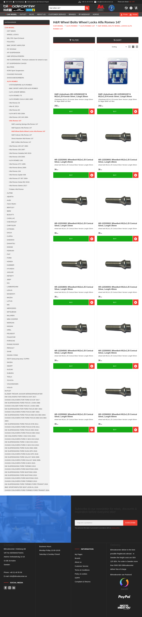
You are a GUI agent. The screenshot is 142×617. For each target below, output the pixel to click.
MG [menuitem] (8, 305)
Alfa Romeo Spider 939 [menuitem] (17, 175)
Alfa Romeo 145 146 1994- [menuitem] (18, 117)
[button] (131, 8)
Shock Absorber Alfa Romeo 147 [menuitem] (22, 138)
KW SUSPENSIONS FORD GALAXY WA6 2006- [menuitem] (22, 457)
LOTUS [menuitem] (9, 301)
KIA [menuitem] (8, 283)
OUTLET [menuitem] (23, 14)
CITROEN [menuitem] (10, 229)
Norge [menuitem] (96, 14)
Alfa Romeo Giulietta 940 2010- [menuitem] (20, 153)
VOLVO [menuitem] (9, 387)
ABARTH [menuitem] (10, 197)
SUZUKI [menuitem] (10, 369)
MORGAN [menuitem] (10, 323)
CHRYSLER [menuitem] (11, 225)
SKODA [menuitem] (10, 362)
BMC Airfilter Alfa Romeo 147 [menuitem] (21, 142)
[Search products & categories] (67, 8)
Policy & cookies (81, 574)
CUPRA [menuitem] (10, 236)
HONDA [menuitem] (10, 261)
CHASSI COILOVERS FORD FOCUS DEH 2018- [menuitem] (22, 433)
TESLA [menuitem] (9, 377)
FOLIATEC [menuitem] (11, 42)
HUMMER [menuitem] (10, 265)
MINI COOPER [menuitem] (12, 319)
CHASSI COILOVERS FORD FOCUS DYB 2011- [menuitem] (22, 427)
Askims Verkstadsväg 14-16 (14, 557)
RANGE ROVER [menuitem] (13, 344)
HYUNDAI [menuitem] (10, 269)
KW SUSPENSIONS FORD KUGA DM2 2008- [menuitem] (21, 448)
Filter (75, 40)
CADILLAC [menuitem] (11, 218)
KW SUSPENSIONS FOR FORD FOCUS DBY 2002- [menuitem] (24, 409)
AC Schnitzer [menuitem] (11, 49)
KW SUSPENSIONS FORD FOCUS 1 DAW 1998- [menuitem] (22, 403)
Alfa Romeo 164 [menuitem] (15, 171)
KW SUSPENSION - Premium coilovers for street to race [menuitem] (27, 60)
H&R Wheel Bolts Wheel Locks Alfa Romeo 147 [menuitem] (28, 131)
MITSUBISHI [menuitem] (11, 312)
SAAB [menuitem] (9, 351)
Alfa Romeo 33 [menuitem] (14, 103)
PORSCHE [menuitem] (11, 341)
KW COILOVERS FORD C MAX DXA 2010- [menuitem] (20, 436)
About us (78, 562)
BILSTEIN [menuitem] (10, 67)
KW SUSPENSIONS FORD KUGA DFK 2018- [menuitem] (21, 451)
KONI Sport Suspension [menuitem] (15, 70)
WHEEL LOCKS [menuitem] (13, 34)
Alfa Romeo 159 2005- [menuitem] (17, 157)
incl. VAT (132, 2)
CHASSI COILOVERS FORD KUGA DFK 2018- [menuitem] (22, 454)
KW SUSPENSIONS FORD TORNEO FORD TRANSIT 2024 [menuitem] (26, 484)
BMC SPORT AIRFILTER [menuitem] (16, 45)
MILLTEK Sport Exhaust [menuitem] (15, 38)
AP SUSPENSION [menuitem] (13, 52)
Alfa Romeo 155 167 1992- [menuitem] (18, 146)
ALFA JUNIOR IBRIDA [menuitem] (17, 92)
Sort (118, 40)
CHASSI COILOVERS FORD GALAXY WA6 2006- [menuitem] (23, 460)
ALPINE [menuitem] (10, 193)
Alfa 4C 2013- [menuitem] (14, 106)
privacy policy (115, 528)
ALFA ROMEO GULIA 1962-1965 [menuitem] (21, 99)
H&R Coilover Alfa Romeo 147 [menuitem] (21, 135)
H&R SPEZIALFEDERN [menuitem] (15, 56)
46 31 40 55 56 (16, 572)
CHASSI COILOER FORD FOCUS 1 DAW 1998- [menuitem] (22, 406)
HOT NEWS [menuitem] (11, 31)
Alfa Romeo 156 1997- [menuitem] (17, 149)
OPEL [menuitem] (9, 330)
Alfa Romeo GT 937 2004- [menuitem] (18, 178)
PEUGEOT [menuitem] (11, 333)
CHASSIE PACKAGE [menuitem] (14, 74)
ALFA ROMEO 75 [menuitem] (15, 95)
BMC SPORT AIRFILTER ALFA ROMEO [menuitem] (23, 88)
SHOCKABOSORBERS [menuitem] (15, 78)
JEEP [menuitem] (9, 279)
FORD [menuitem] (9, 258)
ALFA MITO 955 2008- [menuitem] (17, 113)
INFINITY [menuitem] (10, 276)
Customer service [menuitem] (57, 14)
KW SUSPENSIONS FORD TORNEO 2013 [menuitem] (20, 466)
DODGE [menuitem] (10, 247)
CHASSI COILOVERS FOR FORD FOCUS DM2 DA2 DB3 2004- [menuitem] (25, 419)
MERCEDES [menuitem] (11, 308)
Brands (77, 558)
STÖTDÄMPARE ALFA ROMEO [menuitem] (20, 85)
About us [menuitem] (41, 14)
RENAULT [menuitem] (10, 348)
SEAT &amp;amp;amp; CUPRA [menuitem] (18, 359)
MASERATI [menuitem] (11, 294)
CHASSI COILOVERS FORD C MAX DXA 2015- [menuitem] (22, 445)
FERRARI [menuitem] (10, 251)
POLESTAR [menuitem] (11, 337)
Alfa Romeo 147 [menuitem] (15, 121)
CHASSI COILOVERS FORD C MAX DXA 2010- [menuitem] (22, 439)
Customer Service (81, 566)
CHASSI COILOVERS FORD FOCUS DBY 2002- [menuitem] (22, 412)
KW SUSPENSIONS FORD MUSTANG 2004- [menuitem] (21, 472)
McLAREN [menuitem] (10, 315)
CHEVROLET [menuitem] (12, 222)
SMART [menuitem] (10, 366)
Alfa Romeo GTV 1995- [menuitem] (17, 164)
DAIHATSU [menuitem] (11, 243)
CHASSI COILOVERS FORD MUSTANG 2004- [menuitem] (21, 469)
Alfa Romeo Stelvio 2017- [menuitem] (18, 185)
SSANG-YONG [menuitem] (12, 355)
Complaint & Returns (82, 582)
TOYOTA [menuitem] (10, 380)
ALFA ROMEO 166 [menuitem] (16, 160)
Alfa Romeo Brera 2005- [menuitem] (18, 167)
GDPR (77, 578)
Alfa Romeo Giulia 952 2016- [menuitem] (19, 182)
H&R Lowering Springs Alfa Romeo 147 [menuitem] (24, 124)
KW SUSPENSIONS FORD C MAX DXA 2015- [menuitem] (21, 442)
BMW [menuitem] (9, 211)
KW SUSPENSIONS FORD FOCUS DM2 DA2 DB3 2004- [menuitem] (25, 415)
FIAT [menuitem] (8, 254)
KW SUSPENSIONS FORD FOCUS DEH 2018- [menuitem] (22, 430)
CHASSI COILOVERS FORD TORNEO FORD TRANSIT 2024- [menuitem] (27, 490)
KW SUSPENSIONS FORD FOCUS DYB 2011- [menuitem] (22, 424)
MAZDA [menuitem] (10, 297)
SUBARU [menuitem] (10, 373)
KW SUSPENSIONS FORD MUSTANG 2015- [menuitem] (21, 475)
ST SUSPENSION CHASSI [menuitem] (16, 63)
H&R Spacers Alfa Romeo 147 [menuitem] (21, 128)
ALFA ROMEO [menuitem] (12, 81)
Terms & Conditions (82, 570)
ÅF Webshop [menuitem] (84, 14)
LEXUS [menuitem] (9, 290)
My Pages (78, 554)
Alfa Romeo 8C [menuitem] (14, 110)
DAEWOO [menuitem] (10, 240)
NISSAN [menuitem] (10, 326)
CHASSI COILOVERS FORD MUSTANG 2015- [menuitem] (21, 478)
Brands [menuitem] (72, 14)
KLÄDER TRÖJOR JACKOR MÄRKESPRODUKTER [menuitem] (23, 394)
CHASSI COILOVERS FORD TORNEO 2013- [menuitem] (21, 481)
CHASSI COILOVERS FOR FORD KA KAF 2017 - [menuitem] (22, 400)
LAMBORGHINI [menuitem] (12, 287)
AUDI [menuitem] (9, 200)
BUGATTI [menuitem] (10, 215)
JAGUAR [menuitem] (10, 272)
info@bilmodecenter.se (18, 576)
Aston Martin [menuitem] (11, 204)
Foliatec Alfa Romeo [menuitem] (16, 189)
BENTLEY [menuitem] (10, 207)
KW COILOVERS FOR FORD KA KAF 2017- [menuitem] (21, 397)
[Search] (87, 8)
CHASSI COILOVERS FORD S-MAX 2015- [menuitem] (20, 463)
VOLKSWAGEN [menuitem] (12, 384)
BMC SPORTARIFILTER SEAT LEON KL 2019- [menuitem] (21, 487)
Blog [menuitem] (31, 14)
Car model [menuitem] (12, 14)
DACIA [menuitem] (9, 233)
